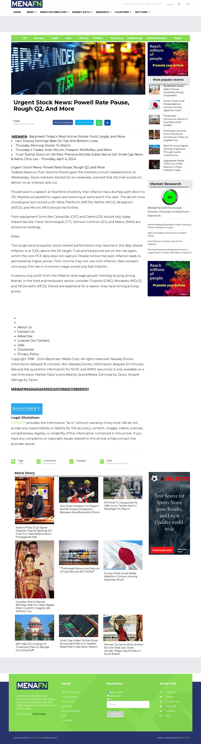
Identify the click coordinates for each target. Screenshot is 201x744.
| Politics (97, 38)
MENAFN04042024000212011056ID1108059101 (50, 389)
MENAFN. (35, 737)
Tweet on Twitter (84, 122)
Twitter (167, 696)
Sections (141, 12)
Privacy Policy (69, 696)
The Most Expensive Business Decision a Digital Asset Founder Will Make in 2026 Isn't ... (170, 252)
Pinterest (168, 706)
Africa (82, 38)
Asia (68, 38)
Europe (39, 38)
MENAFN (19, 136)
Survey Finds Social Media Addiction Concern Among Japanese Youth (120, 576)
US (20, 38)
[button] (179, 4)
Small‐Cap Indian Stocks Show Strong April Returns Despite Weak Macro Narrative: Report (79, 643)
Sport (176, 38)
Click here (39, 714)
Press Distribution (53, 12)
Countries (122, 12)
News (30, 12)
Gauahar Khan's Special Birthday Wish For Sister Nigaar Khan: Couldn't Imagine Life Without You (35, 606)
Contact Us (68, 701)
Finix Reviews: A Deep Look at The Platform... (165, 242)
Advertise (67, 706)
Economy (117, 38)
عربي (170, 4)
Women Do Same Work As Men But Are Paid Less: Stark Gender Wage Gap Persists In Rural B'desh (123, 649)
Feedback (67, 720)
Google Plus (169, 701)
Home (17, 12)
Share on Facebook (62, 122)
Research (102, 12)
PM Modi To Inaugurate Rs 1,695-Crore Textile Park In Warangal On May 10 (120, 505)
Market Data (81, 12)
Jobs (64, 715)
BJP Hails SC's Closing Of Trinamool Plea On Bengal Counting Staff (32, 647)
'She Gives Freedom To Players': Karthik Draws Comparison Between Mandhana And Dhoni (79, 509)
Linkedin (167, 711)
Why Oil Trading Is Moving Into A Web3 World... (167, 234)
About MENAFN (71, 711)
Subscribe (115, 713)
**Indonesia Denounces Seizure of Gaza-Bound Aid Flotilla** (79, 570)
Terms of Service (71, 692)
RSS (165, 715)
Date (16, 120)
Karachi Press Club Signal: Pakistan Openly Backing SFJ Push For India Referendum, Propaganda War (34, 532)
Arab (55, 38)
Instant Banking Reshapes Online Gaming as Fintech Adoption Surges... (170, 226)
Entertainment (152, 38)
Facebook (168, 692)
